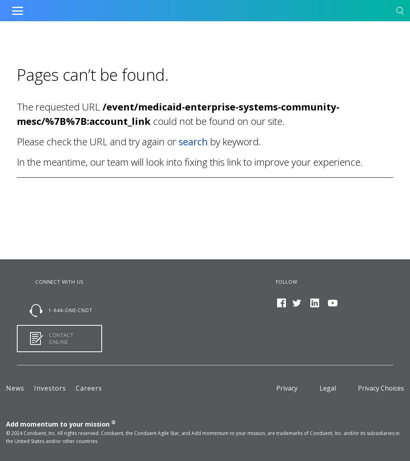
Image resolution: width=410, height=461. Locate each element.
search (193, 141)
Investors (50, 388)
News (15, 388)
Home (188, 8)
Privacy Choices (381, 388)
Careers (89, 388)
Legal (328, 388)
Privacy (286, 388)
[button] (400, 12)
